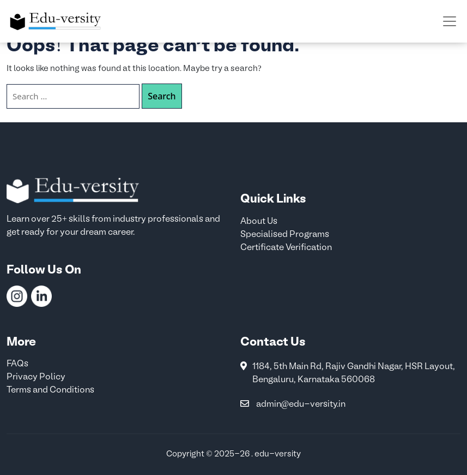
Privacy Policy (36, 377)
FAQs (17, 364)
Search (161, 96)
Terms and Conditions (50, 390)
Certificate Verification (286, 248)
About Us (258, 221)
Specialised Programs (284, 235)
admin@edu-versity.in (301, 404)
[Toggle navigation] (449, 21)
